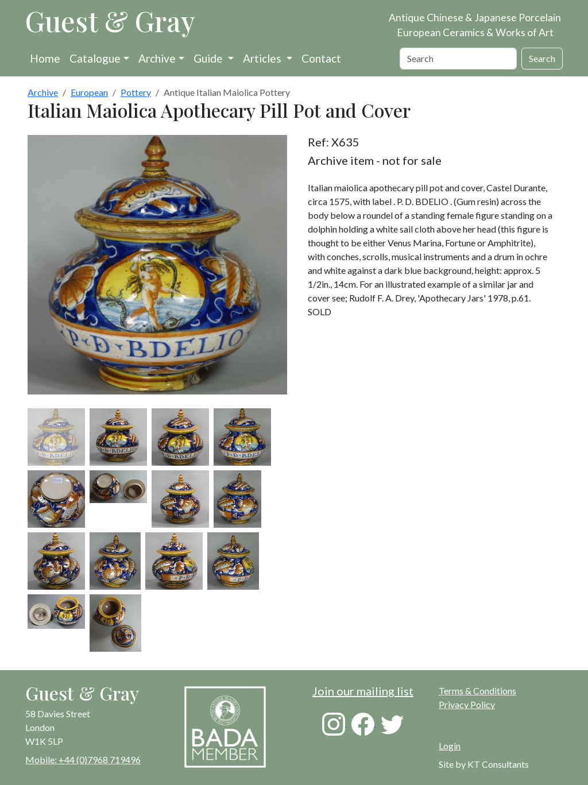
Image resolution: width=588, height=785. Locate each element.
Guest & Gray (110, 20)
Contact (321, 58)
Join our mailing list (362, 691)
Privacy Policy (467, 704)
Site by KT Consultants (484, 764)
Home (45, 58)
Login (450, 745)
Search (542, 58)
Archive (157, 58)
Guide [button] (209, 58)
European (89, 92)
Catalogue (95, 58)
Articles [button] (263, 58)
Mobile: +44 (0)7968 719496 (83, 759)
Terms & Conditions (477, 690)
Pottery (136, 92)
